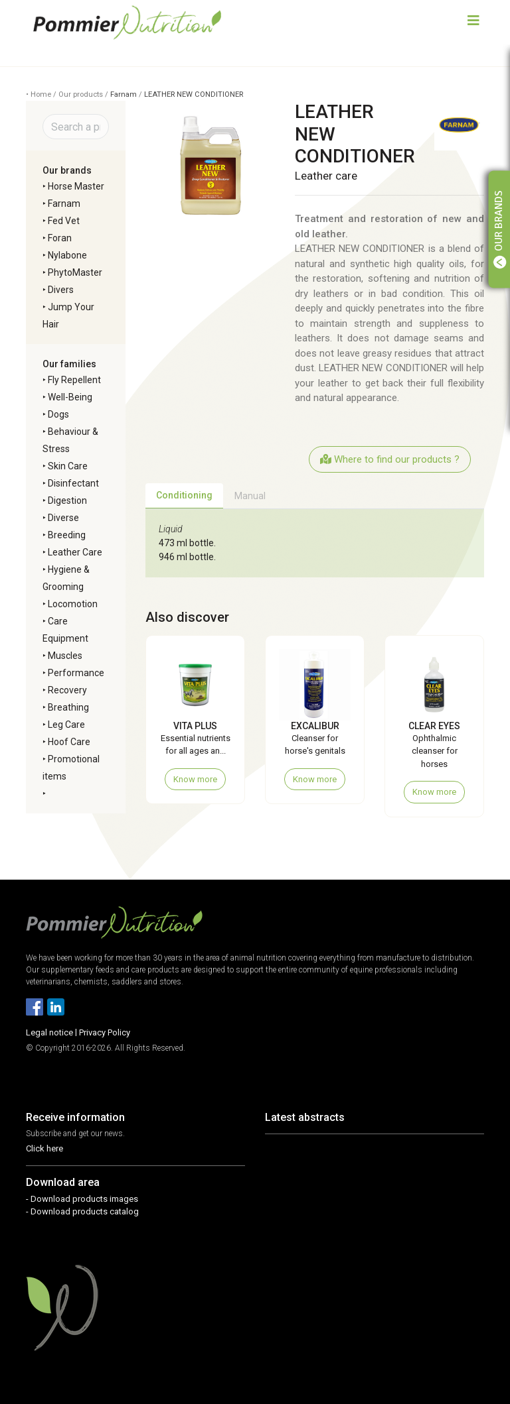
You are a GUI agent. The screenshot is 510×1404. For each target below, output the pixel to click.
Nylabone (67, 255)
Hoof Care (69, 741)
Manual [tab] (250, 496)
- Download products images (82, 1199)
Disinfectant (73, 483)
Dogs (58, 414)
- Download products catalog (82, 1211)
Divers (61, 289)
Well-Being (70, 397)
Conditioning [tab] (184, 495)
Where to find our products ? (390, 459)
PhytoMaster (75, 272)
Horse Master (76, 186)
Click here (44, 1148)
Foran (60, 238)
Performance (76, 673)
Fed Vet (64, 220)
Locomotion (73, 604)
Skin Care (68, 466)
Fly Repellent (74, 380)
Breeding (67, 535)
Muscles (65, 655)
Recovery (67, 690)
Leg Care (66, 724)
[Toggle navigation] (473, 22)
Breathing (68, 707)
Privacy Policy (104, 1032)
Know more (195, 779)
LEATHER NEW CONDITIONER (193, 94)
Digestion (67, 500)
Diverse (63, 517)
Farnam (123, 94)
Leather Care (75, 552)
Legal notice (49, 1032)
